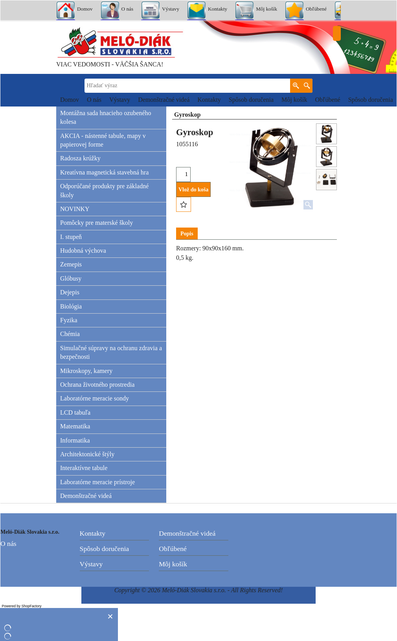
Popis (186, 234)
